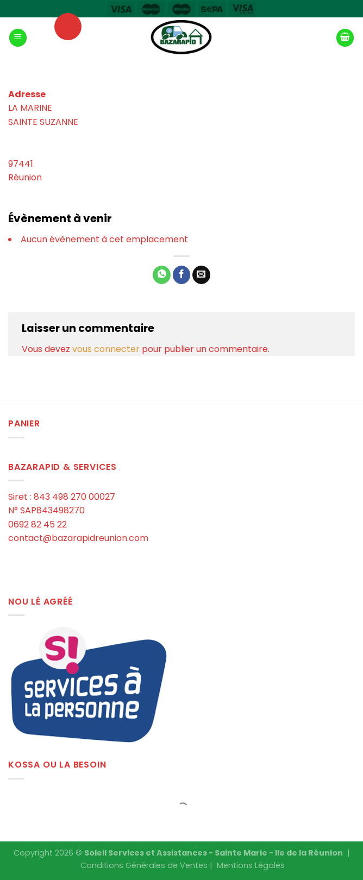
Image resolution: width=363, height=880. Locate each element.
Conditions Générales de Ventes (144, 865)
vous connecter (106, 349)
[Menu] (18, 38)
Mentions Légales (251, 865)
